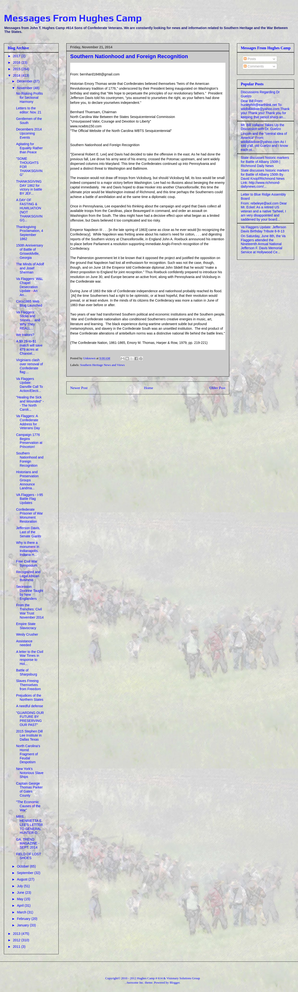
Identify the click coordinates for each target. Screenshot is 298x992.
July (20, 886)
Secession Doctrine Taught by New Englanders (29, 593)
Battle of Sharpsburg (26, 672)
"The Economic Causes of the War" (28, 806)
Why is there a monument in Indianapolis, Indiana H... (27, 549)
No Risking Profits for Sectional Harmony (29, 98)
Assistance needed (24, 643)
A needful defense (29, 706)
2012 (17, 940)
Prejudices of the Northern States (29, 697)
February (24, 919)
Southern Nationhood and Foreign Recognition (29, 459)
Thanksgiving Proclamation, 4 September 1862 (29, 233)
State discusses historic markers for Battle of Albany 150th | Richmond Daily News (265, 162)
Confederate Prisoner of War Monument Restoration (29, 515)
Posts (250, 59)
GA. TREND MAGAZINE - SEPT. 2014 (27, 843)
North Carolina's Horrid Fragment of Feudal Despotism (28, 754)
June (21, 892)
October (23, 866)
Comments (254, 66)
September (25, 873)
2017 (17, 56)
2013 (17, 934)
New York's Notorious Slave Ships (29, 773)
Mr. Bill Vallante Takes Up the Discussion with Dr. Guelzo (262, 127)
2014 (17, 75)
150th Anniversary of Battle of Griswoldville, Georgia (29, 251)
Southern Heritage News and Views (102, 365)
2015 (17, 69)
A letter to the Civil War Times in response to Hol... (29, 658)
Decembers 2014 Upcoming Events (29, 133)
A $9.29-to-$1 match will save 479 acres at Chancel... (29, 347)
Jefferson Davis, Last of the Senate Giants (28, 532)
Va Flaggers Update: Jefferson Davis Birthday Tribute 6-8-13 (263, 229)
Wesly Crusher (27, 634)
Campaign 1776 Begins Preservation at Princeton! (29, 441)
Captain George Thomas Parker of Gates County (29, 789)
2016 (17, 62)
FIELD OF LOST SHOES (28, 856)
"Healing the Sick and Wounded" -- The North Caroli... (30, 403)
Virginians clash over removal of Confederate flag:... (29, 366)
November (25, 88)
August (22, 879)
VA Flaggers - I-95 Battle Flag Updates (29, 499)
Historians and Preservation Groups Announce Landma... (27, 480)
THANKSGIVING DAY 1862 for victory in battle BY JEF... (29, 187)
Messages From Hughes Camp (73, 18)
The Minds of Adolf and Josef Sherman (30, 268)
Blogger (175, 982)
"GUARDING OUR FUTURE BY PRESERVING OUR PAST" (30, 719)
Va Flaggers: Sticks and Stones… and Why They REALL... (28, 320)
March (22, 912)
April (21, 905)
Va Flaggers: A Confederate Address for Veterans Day (28, 422)
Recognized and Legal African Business (28, 576)
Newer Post (78, 388)
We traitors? (25, 335)
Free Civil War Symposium (26, 563)
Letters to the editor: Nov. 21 (28, 110)
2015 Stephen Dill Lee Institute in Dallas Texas (29, 735)
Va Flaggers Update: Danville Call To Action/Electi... (29, 385)
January (23, 925)
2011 (17, 947)
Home (148, 388)
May (20, 899)
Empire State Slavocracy (26, 626)
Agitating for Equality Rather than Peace (29, 148)
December (25, 81)
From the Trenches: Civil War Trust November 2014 (30, 611)
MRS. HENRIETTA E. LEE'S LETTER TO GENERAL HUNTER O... (29, 825)
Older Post (217, 388)
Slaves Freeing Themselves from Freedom (28, 685)
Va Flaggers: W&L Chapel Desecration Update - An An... (29, 287)
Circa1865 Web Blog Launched (29, 303)
